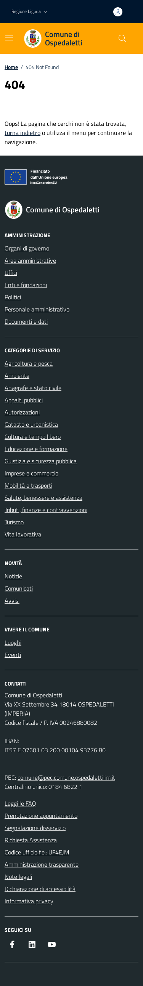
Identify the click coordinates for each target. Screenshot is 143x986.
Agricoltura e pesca (29, 363)
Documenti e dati (26, 321)
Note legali (18, 876)
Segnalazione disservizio (35, 827)
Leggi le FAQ (20, 803)
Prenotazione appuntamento (41, 815)
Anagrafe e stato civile (33, 387)
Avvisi (12, 600)
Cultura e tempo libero (33, 436)
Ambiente (17, 375)
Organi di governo (27, 248)
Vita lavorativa (23, 534)
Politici (13, 297)
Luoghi (13, 642)
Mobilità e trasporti (28, 485)
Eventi (13, 654)
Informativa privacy (29, 901)
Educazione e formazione (36, 448)
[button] (30, 11)
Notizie (13, 576)
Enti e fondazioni (26, 284)
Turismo (14, 522)
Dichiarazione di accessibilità (40, 888)
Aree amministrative (30, 260)
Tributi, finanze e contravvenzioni (46, 509)
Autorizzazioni (22, 412)
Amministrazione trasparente (42, 864)
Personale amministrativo (37, 309)
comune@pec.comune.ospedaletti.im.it (66, 777)
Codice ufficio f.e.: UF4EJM (37, 852)
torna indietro (22, 132)
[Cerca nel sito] (122, 38)
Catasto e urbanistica (31, 424)
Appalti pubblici (24, 400)
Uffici (11, 272)
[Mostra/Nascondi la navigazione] (9, 37)
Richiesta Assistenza (31, 840)
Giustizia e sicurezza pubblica (41, 461)
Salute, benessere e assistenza (43, 497)
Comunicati (19, 588)
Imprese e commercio (31, 473)
